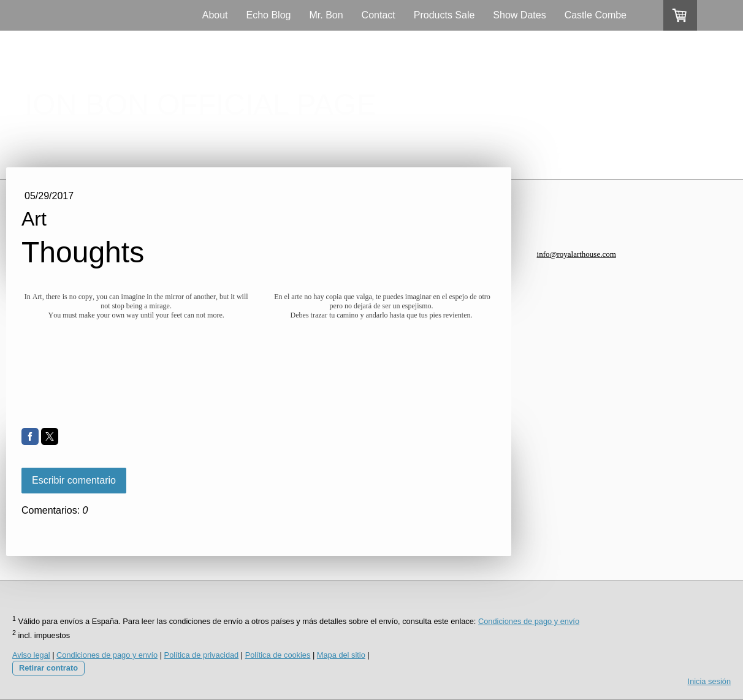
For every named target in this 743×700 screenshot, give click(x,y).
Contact (378, 15)
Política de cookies (278, 655)
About (215, 15)
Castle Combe (596, 15)
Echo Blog (268, 15)
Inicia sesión (709, 681)
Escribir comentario (74, 480)
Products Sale (444, 15)
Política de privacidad (201, 655)
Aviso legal (31, 655)
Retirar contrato (48, 667)
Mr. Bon (326, 15)
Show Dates (519, 15)
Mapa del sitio (341, 655)
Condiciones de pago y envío (528, 621)
